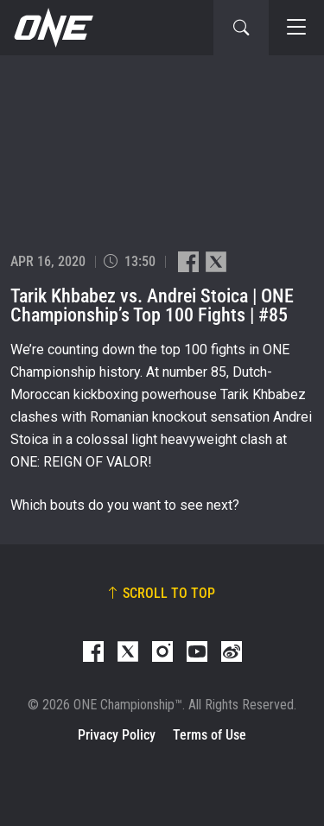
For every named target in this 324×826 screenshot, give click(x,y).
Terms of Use (209, 735)
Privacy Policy (117, 735)
